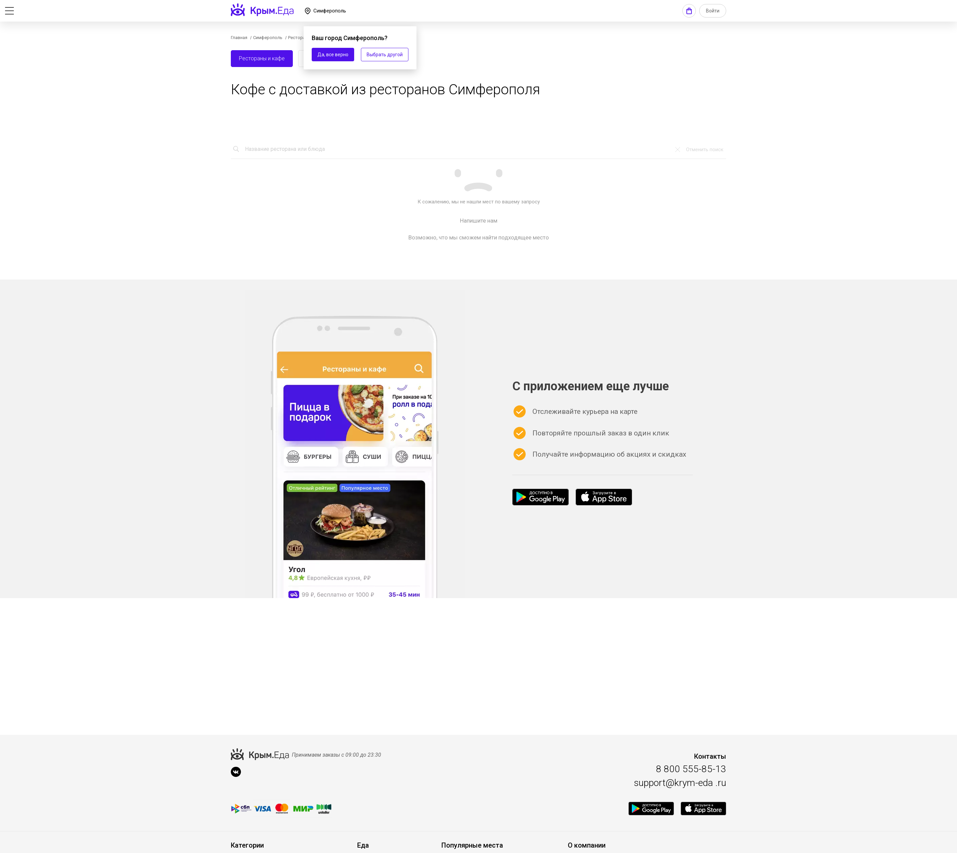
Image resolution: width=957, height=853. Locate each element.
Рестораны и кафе (262, 58)
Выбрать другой (385, 54)
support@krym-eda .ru (680, 782)
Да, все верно (332, 54)
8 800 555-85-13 (691, 769)
